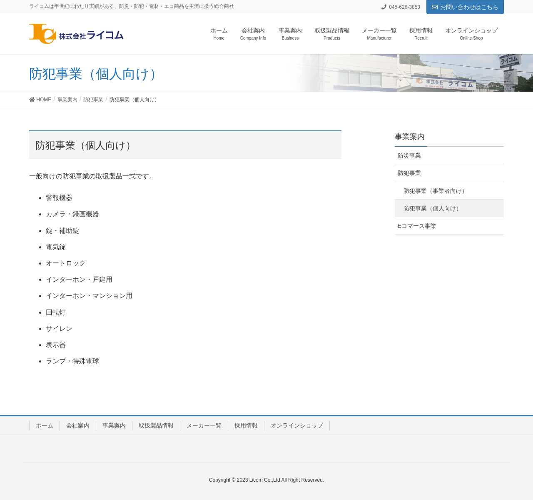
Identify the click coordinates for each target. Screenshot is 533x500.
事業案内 (114, 425)
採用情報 (246, 425)
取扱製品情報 (156, 425)
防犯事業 (409, 173)
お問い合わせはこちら (465, 7)
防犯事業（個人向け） (432, 208)
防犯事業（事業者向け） (435, 191)
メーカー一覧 (204, 425)
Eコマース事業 (417, 225)
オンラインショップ (297, 425)
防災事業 (409, 155)
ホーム (44, 425)
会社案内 (78, 425)
